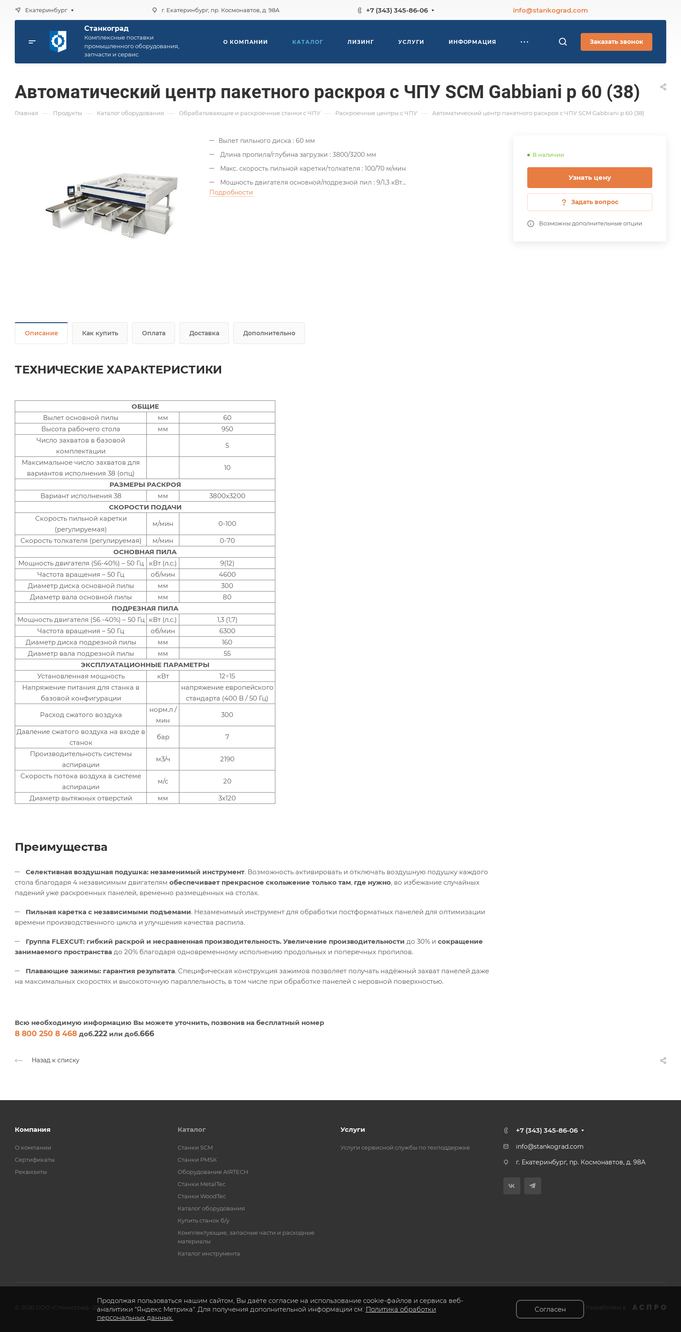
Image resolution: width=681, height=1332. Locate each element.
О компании (33, 1147)
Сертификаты (35, 1159)
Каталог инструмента (209, 1253)
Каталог (192, 1129)
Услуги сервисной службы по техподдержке (405, 1147)
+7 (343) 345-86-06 (397, 10)
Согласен (550, 1309)
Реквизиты (31, 1171)
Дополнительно (269, 333)
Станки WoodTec (202, 1196)
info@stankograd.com (550, 10)
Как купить (100, 333)
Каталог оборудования (211, 1208)
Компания (32, 1129)
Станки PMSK (197, 1159)
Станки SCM (195, 1147)
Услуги (352, 1129)
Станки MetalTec (201, 1183)
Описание (41, 333)
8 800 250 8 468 (46, 1033)
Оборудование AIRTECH (213, 1171)
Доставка (204, 333)
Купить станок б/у (203, 1220)
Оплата (153, 333)
